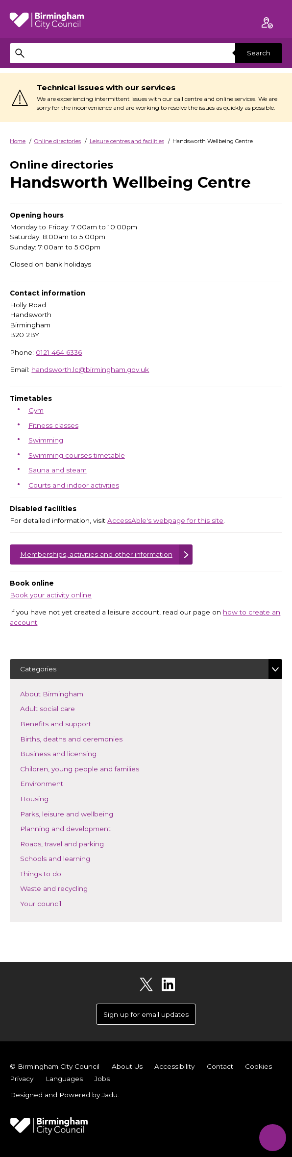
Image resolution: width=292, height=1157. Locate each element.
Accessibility (174, 1066)
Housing (48, 798)
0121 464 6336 (59, 352)
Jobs (102, 1079)
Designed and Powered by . (64, 1095)
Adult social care (62, 708)
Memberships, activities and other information (96, 554)
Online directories (57, 141)
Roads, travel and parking (76, 843)
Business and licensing (72, 753)
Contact (220, 1066)
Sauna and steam (57, 470)
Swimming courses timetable (76, 455)
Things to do (55, 873)
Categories (38, 669)
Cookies (258, 1066)
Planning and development (80, 828)
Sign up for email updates (146, 1014)
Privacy (21, 1079)
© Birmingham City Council (54, 1066)
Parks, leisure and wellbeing (81, 813)
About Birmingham (66, 693)
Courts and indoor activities (73, 485)
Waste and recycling (68, 887)
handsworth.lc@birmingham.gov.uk (90, 369)
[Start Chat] (272, 1137)
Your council (55, 903)
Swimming (45, 440)
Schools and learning (69, 857)
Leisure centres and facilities (127, 141)
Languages (64, 1079)
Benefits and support (70, 723)
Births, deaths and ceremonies (85, 738)
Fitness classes (53, 425)
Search (258, 53)
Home (17, 141)
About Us (127, 1066)
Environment (56, 783)
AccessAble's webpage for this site (165, 520)
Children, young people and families (94, 768)
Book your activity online (51, 595)
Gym (36, 410)
